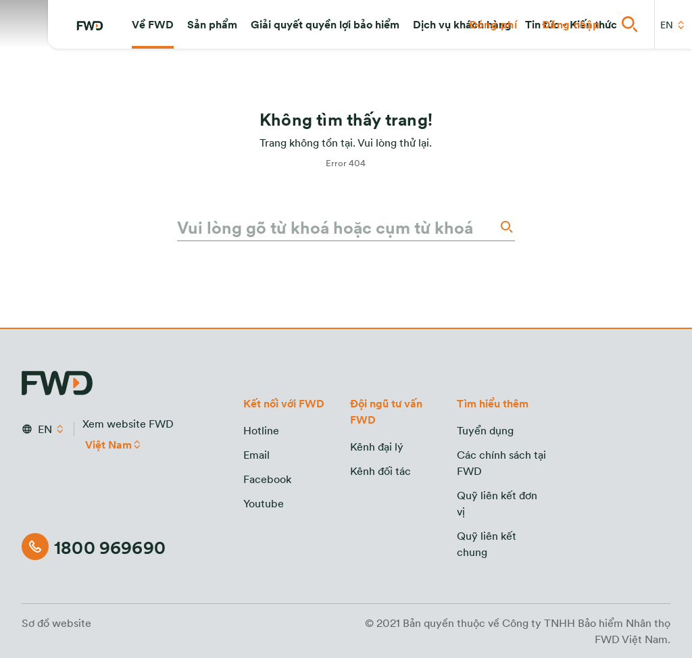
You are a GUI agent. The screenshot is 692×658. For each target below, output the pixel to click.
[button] (153, 24)
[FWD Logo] (90, 25)
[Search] (505, 227)
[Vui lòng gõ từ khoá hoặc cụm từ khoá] (336, 227)
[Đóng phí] (493, 24)
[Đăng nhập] (571, 24)
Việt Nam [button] (108, 444)
